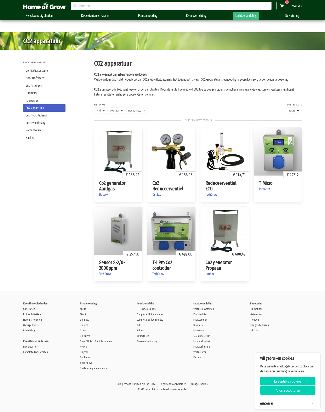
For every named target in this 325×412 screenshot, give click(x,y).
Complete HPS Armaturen (150, 314)
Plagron (84, 352)
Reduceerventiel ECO (220, 186)
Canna (83, 330)
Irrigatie (254, 330)
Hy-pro (83, 346)
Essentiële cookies (287, 381)
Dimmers (31, 93)
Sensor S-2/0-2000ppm (112, 265)
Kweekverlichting (196, 16)
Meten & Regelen (32, 319)
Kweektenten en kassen (95, 16)
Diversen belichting (147, 341)
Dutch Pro (85, 335)
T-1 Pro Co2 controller (162, 265)
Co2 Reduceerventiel (167, 186)
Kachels (30, 138)
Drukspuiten (256, 308)
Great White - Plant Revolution (96, 341)
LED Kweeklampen (146, 308)
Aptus (83, 308)
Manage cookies (199, 383)
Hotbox (103, 194)
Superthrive (86, 362)
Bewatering (292, 16)
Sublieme (85, 357)
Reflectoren (143, 335)
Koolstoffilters (35, 78)
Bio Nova (84, 319)
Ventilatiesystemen (37, 71)
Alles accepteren (287, 391)
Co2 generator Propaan (218, 265)
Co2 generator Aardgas (112, 186)
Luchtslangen (34, 85)
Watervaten (256, 314)
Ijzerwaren (32, 100)
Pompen (254, 319)
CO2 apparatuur (35, 108)
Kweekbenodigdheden (39, 16)
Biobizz (84, 325)
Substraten (29, 308)
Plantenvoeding (148, 16)
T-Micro (265, 183)
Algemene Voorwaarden (173, 383)
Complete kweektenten (35, 352)
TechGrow (211, 194)
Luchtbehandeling (246, 16)
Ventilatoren (33, 130)
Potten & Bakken (32, 314)
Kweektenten (30, 346)
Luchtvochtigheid (36, 115)
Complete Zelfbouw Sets (150, 319)
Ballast (140, 330)
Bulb (139, 325)
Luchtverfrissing (36, 123)
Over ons (297, 5)
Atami (83, 314)
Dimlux (156, 194)
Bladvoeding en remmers (93, 368)
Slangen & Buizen (259, 325)
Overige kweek (31, 325)
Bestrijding (29, 330)
